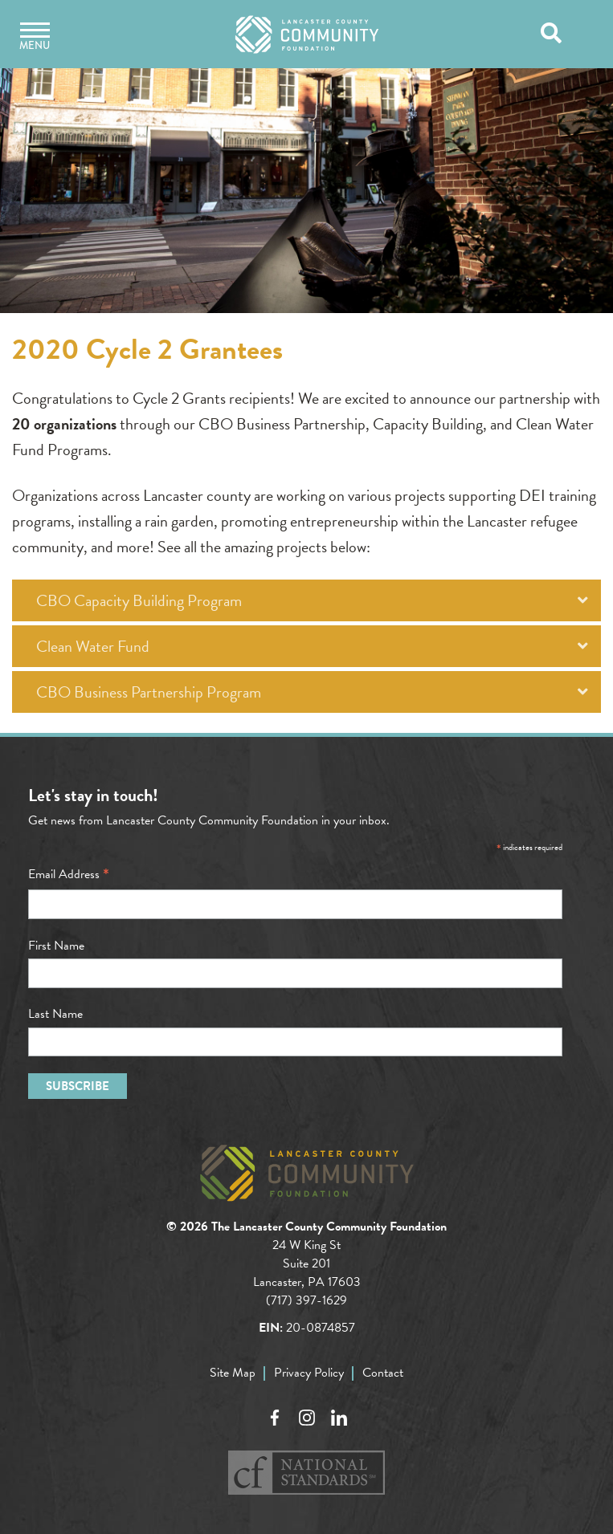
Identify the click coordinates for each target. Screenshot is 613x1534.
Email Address (68, 874)
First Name (56, 945)
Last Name (55, 1013)
